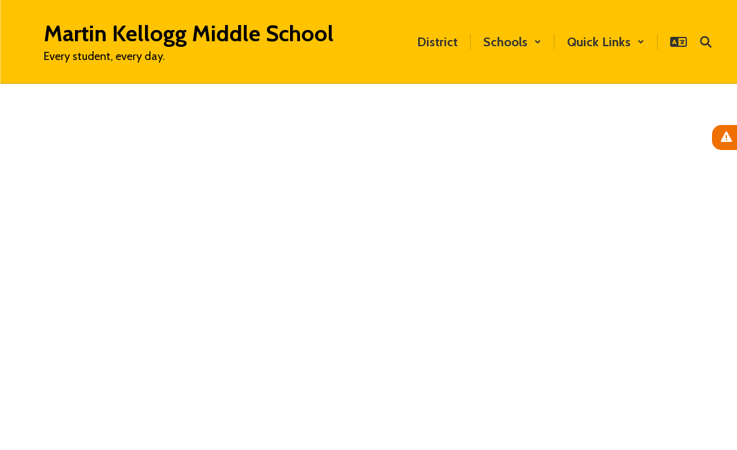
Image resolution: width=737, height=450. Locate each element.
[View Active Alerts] (724, 137)
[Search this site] (705, 42)
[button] (512, 41)
